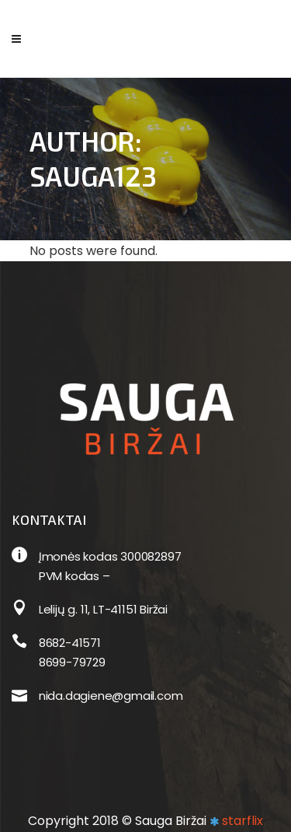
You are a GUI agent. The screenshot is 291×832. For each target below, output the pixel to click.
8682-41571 (70, 642)
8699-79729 (72, 662)
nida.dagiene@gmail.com (111, 695)
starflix (242, 821)
